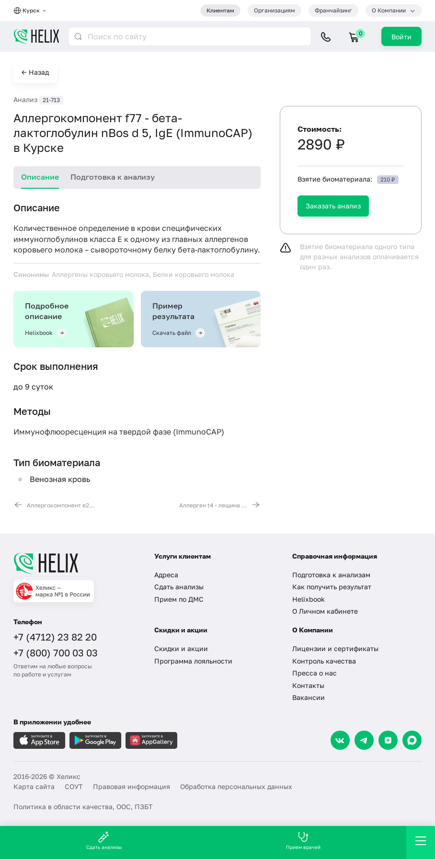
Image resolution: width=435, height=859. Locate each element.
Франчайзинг (333, 10)
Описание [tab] (40, 177)
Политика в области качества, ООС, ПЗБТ (83, 806)
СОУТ (74, 786)
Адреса (166, 575)
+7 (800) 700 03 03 (55, 652)
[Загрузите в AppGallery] (151, 740)
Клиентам (220, 10)
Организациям (274, 10)
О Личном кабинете (325, 611)
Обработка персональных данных (236, 786)
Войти (401, 37)
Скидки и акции (181, 648)
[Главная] (76, 563)
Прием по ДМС (179, 599)
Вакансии (308, 697)
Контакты (308, 685)
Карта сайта (34, 786)
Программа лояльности (193, 661)
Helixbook (308, 599)
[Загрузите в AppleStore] (39, 740)
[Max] (412, 740)
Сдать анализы (179, 587)
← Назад (35, 72)
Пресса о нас (314, 673)
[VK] (340, 740)
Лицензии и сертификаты (335, 648)
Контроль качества (324, 661)
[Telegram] (364, 740)
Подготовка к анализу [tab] (112, 177)
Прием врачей (303, 840)
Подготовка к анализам (331, 575)
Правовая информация (131, 786)
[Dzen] (388, 740)
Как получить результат (331, 587)
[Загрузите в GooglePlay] (95, 740)
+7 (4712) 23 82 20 (55, 636)
